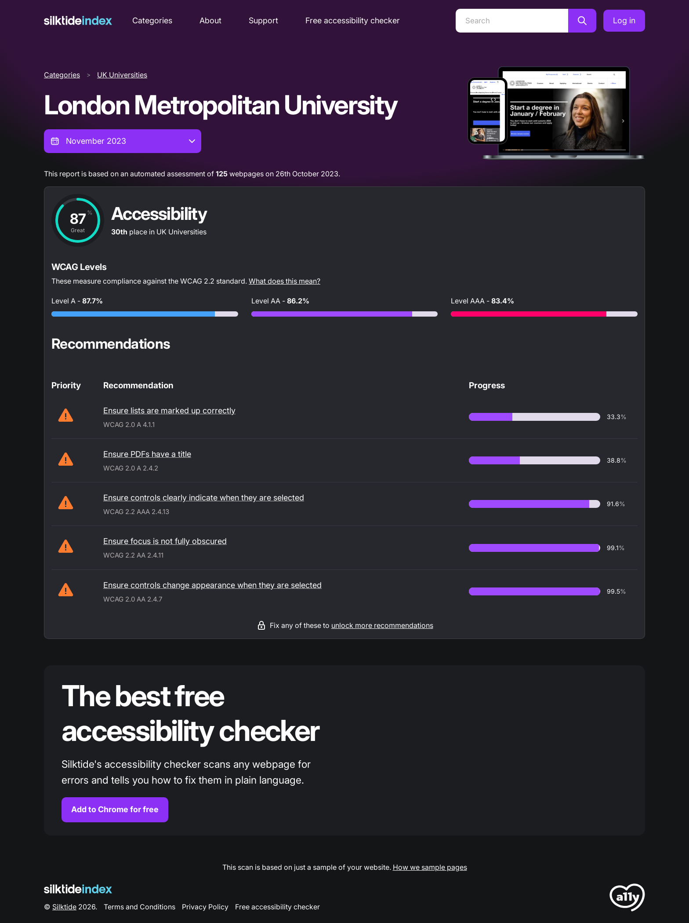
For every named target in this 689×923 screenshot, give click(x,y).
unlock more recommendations (382, 625)
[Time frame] (122, 141)
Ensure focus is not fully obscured (165, 541)
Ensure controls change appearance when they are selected (212, 585)
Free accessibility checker (352, 20)
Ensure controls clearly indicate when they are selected (203, 497)
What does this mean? (284, 281)
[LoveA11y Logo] (627, 899)
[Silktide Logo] (78, 889)
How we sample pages (430, 867)
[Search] (512, 21)
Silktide (64, 906)
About (210, 20)
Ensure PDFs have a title (147, 454)
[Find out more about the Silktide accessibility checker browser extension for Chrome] (344, 750)
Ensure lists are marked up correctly (169, 410)
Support (263, 20)
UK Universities (122, 74)
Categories (152, 20)
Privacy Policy (205, 906)
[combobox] (122, 141)
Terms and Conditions (139, 906)
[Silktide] (78, 20)
